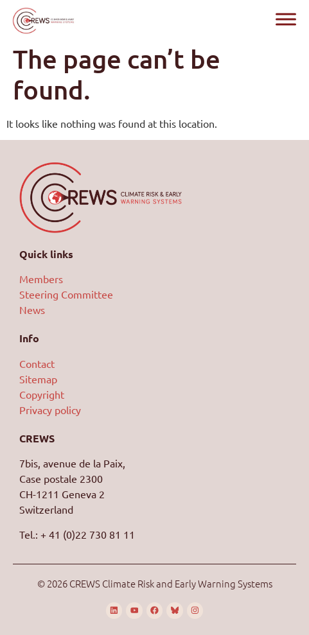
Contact (37, 363)
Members (41, 278)
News (32, 309)
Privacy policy (50, 409)
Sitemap (38, 378)
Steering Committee (66, 294)
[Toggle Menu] (286, 19)
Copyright (41, 394)
